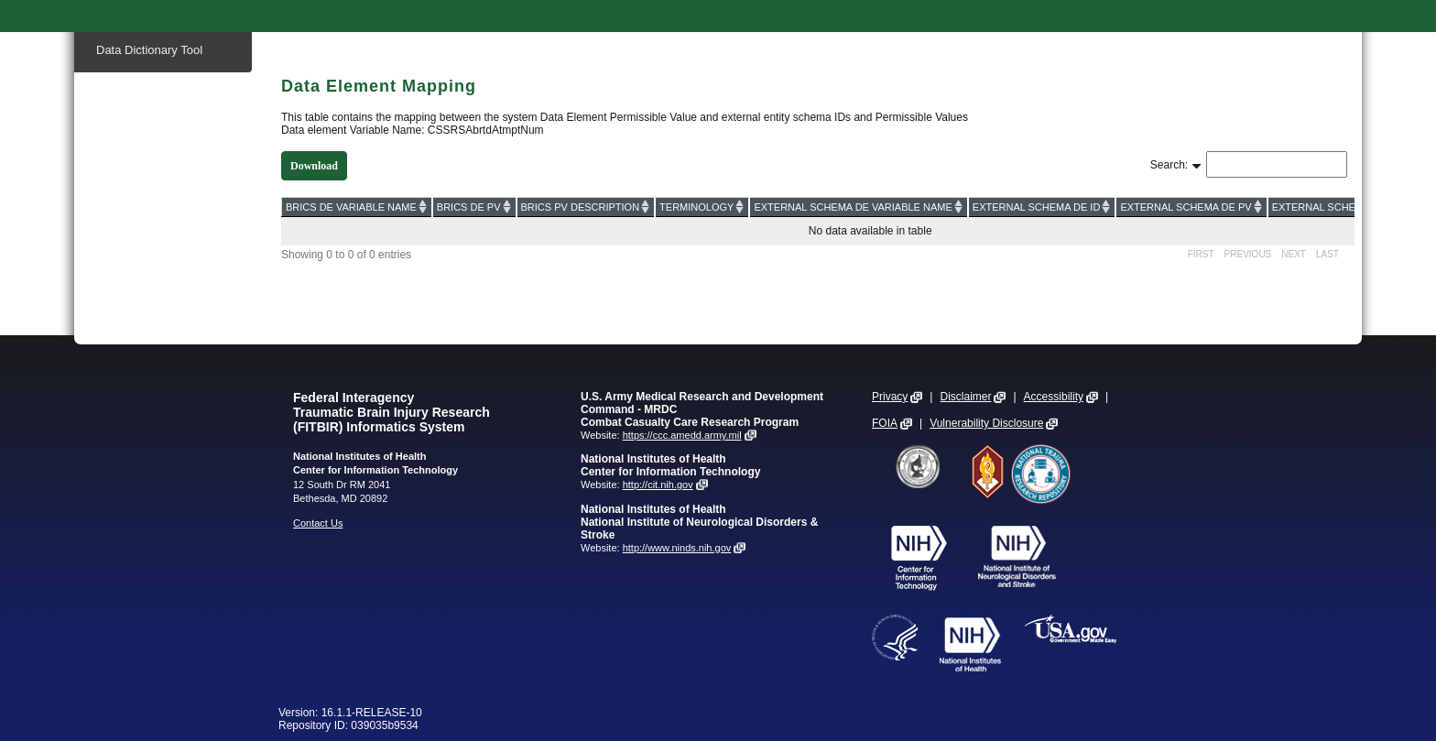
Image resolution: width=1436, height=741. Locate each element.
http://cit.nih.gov (658, 484)
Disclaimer (965, 396)
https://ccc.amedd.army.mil (682, 435)
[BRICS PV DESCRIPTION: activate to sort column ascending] (586, 206)
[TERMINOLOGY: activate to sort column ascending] (702, 206)
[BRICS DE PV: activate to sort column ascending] (474, 206)
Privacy (890, 396)
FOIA (885, 423)
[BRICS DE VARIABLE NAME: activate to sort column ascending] (357, 206)
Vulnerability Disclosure (986, 423)
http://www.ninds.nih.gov (677, 547)
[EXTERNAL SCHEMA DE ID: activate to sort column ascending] (1042, 206)
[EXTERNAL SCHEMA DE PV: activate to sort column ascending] (1191, 206)
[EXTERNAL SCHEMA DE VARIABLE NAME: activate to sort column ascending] (858, 206)
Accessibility (1053, 396)
